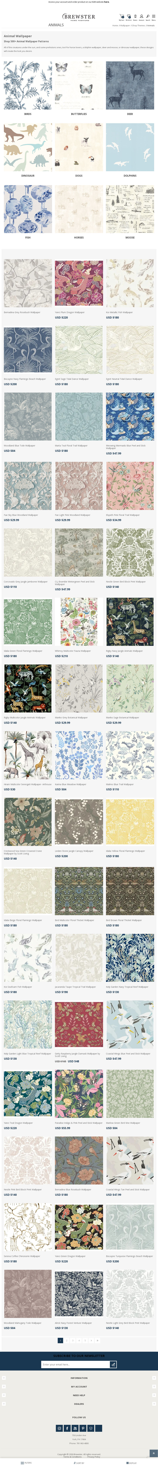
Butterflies (79, 114)
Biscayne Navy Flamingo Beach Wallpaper (25, 379)
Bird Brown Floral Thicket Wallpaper (124, 920)
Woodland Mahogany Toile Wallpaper (22, 1323)
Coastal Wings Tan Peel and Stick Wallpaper (128, 1189)
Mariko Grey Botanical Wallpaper (71, 717)
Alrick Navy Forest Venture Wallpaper (73, 1323)
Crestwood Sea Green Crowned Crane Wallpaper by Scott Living (23, 852)
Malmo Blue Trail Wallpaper (120, 784)
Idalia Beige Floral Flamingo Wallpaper (23, 920)
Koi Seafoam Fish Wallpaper (18, 987)
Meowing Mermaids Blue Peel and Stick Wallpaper (126, 447)
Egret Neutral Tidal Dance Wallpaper (124, 379)
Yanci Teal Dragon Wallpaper (18, 1123)
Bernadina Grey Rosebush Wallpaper (22, 312)
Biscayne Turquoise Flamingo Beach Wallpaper (129, 1256)
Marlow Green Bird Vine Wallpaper (123, 1123)
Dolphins (130, 175)
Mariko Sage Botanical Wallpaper (122, 717)
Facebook (67, 1428)
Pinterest (82, 1428)
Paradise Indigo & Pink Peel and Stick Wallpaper (78, 1123)
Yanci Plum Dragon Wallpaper (70, 312)
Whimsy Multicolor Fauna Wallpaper (73, 651)
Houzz (90, 1428)
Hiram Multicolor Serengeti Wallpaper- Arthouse (28, 784)
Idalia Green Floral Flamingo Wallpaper (23, 651)
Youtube (75, 1428)
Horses (79, 237)
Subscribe (113, 1364)
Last (97, 1340)
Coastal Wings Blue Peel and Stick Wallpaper (128, 1053)
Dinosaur (27, 175)
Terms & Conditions (72, 1456)
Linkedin (98, 1428)
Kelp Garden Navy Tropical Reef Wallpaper (127, 987)
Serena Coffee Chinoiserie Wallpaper (22, 1256)
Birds (27, 114)
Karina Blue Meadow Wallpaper (70, 784)
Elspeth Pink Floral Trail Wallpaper (123, 515)
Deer (130, 114)
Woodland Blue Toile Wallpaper (19, 445)
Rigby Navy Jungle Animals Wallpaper (124, 651)
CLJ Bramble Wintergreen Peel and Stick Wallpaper (75, 583)
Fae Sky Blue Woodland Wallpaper (21, 515)
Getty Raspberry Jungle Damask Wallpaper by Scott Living (77, 1055)
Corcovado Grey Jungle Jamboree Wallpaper (26, 581)
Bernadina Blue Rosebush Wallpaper (73, 1189)
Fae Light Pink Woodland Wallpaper (72, 515)
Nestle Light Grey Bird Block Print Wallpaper (128, 1323)
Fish (28, 237)
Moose (130, 237)
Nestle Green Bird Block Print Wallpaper (126, 581)
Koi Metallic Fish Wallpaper (119, 312)
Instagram (59, 1428)
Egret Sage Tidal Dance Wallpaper (72, 379)
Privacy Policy (93, 1456)
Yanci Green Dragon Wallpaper (70, 1256)
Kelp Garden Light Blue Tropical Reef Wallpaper (27, 1053)
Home (115, 25)
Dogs (78, 175)
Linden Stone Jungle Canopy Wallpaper (74, 851)
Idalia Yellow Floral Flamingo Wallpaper (125, 851)
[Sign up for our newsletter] (76, 1364)
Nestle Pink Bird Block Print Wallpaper (23, 1189)
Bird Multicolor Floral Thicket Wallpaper (74, 920)
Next (91, 1340)
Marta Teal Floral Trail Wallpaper (71, 445)
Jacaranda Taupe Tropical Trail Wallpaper (75, 987)
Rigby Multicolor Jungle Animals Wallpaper (25, 717)
